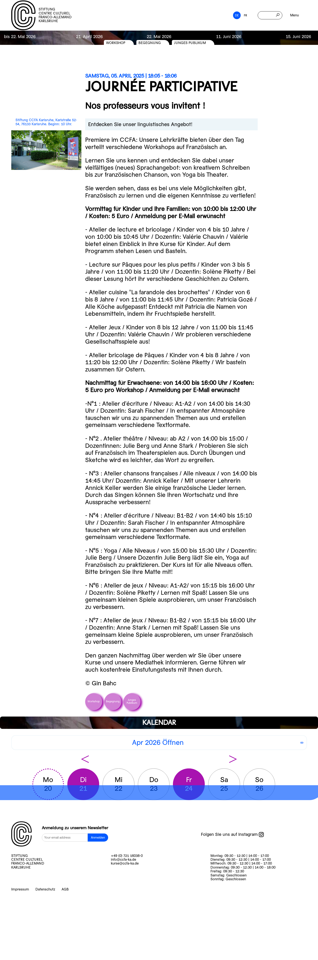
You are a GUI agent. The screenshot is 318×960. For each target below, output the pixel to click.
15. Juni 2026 (298, 36)
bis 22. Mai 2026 (19, 36)
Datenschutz (45, 889)
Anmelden (98, 837)
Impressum (20, 889)
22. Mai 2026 (159, 36)
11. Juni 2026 (228, 36)
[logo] (21, 834)
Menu (294, 15)
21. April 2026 (89, 36)
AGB (65, 889)
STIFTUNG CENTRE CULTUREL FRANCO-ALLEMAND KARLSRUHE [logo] (41, 15)
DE (237, 15)
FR (245, 15)
